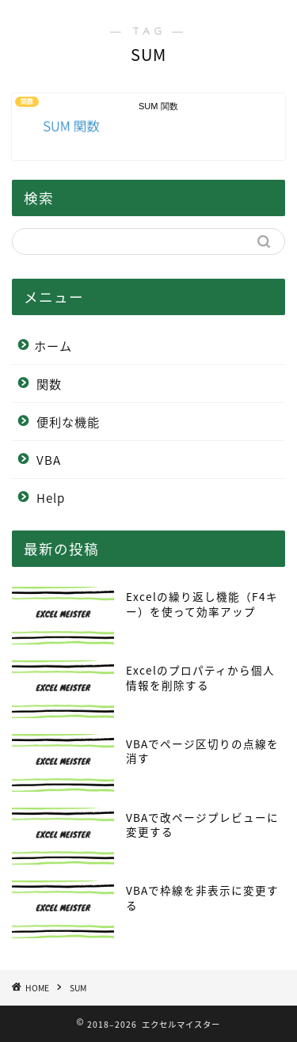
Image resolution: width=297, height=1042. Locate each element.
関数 (49, 384)
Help (50, 498)
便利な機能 (68, 422)
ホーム (53, 346)
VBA (48, 460)
